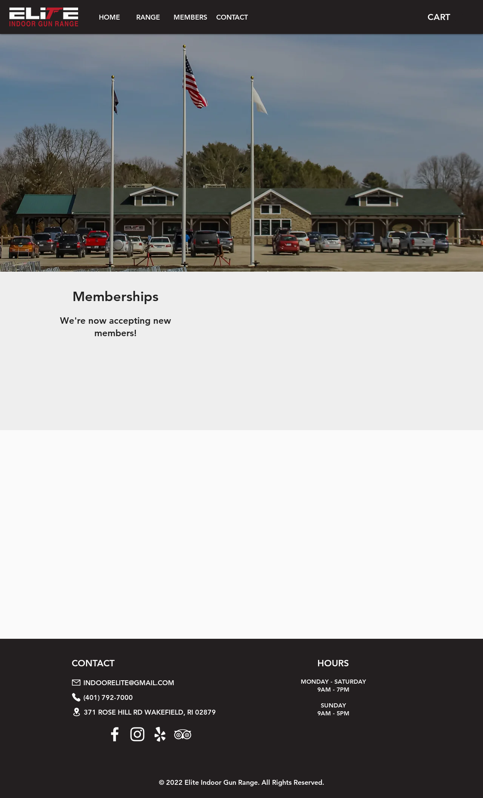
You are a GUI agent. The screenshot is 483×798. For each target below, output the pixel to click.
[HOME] (109, 17)
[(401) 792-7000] (156, 697)
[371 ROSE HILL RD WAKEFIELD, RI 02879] (156, 712)
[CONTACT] (232, 17)
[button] (148, 17)
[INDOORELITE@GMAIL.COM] (156, 682)
